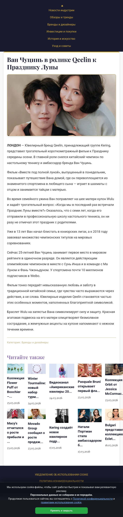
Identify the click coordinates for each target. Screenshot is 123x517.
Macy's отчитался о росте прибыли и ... (15, 432)
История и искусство (61, 38)
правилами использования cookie (61, 502)
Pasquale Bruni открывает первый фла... (89, 386)
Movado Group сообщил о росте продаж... (36, 433)
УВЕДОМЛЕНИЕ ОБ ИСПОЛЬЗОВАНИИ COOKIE (61, 474)
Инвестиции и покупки (61, 31)
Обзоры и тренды (61, 17)
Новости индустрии (61, 10)
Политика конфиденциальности (61, 481)
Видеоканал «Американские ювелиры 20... (61, 387)
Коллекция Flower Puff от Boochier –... (15, 387)
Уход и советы (61, 46)
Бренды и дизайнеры (61, 24)
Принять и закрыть (61, 510)
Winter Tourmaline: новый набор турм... (37, 388)
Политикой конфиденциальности (93, 498)
